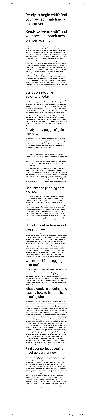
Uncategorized (24, 399)
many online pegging (31, 196)
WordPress (82, 415)
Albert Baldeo (11, 4)
